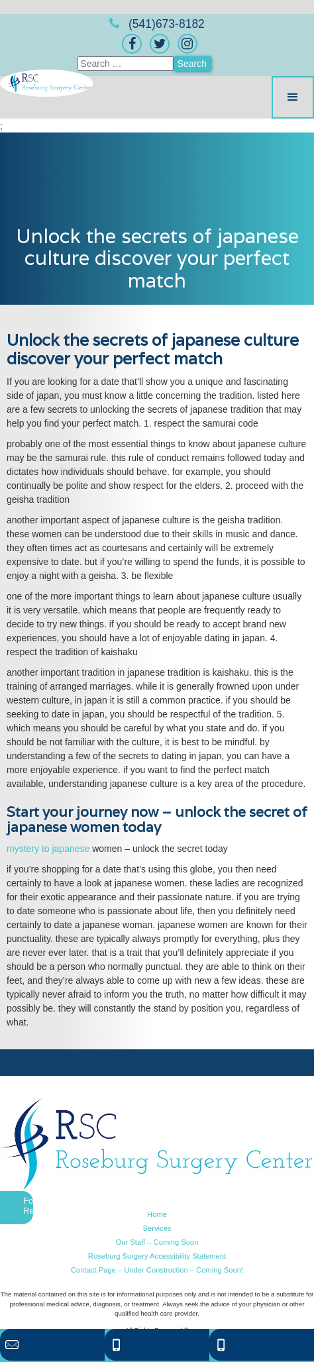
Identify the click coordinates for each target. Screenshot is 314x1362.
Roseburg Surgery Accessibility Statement (157, 1256)
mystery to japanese (48, 848)
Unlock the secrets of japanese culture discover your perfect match (157, 258)
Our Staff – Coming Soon (157, 1242)
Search (192, 63)
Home (157, 1214)
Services (157, 1228)
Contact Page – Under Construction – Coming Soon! (157, 1270)
